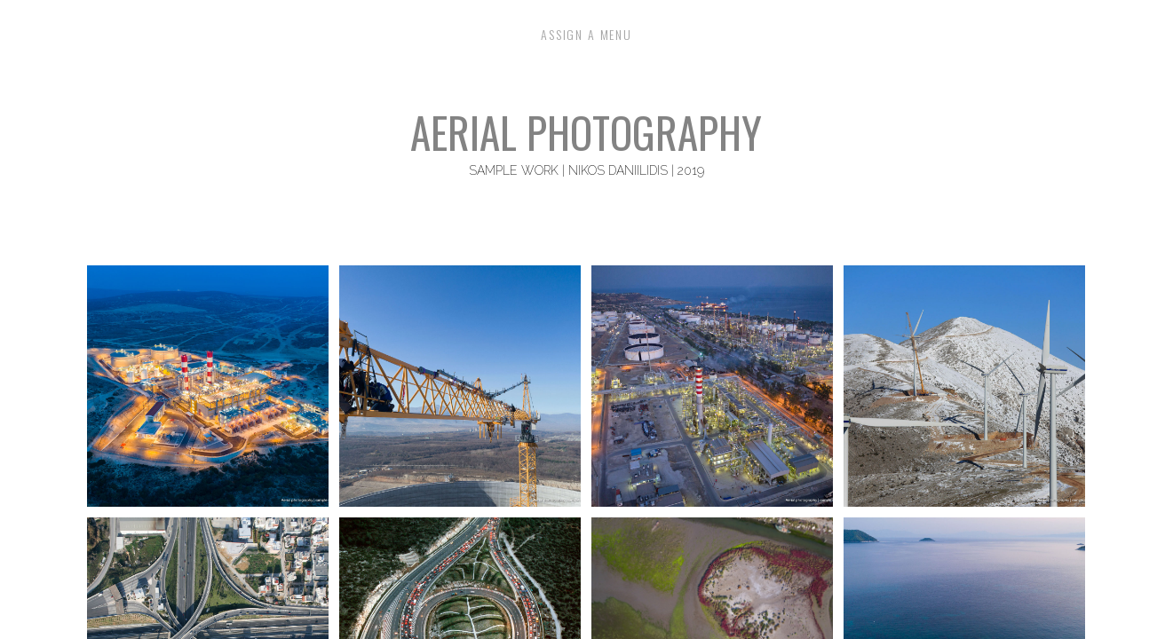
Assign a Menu (586, 35)
